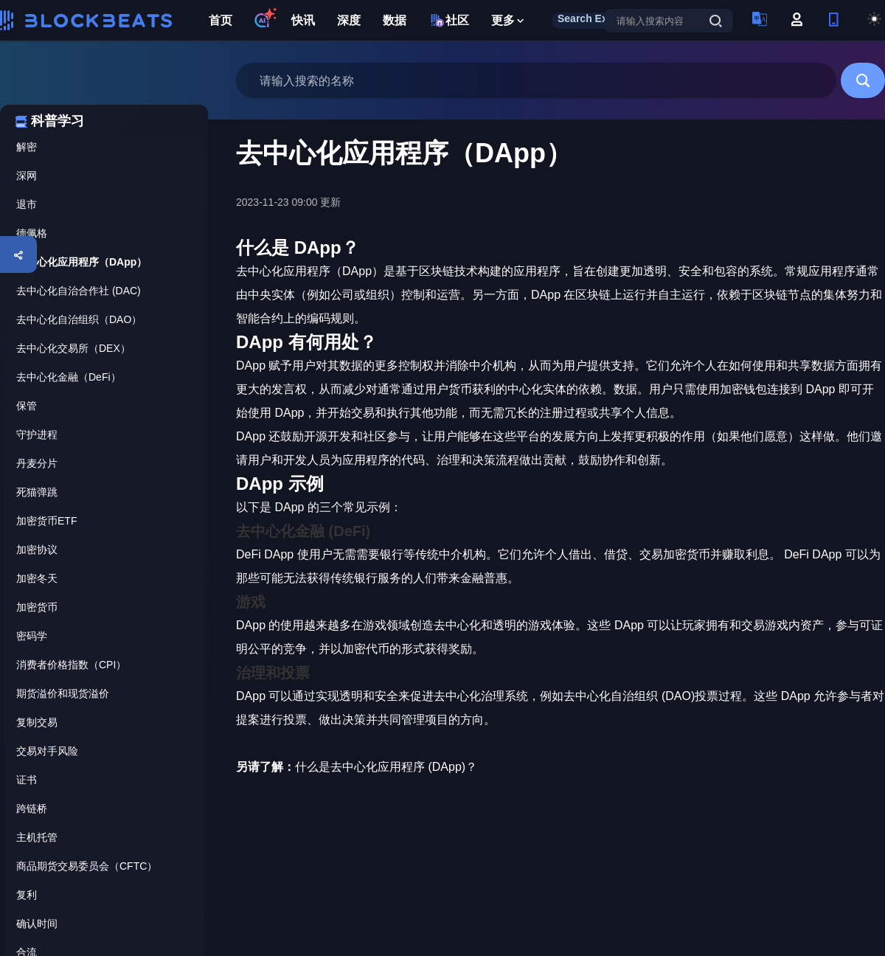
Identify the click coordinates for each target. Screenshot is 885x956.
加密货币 (37, 607)
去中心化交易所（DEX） (73, 348)
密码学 (31, 636)
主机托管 (37, 837)
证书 (26, 780)
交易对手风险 (47, 751)
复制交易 (37, 722)
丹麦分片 (37, 463)
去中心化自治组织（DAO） (79, 319)
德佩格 (31, 233)
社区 (448, 20)
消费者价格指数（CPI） (71, 665)
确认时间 (37, 923)
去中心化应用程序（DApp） (81, 262)
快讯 (303, 20)
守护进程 (37, 434)
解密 (26, 147)
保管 (26, 406)
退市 (26, 204)
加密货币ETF (46, 521)
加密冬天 (37, 578)
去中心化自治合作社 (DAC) (78, 291)
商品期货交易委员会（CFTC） (86, 866)
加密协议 (37, 549)
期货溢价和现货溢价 (62, 693)
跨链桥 (31, 808)
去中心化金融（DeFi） (68, 377)
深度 (349, 20)
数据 (394, 20)
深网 (26, 175)
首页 (220, 20)
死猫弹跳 (37, 492)
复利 (26, 895)
